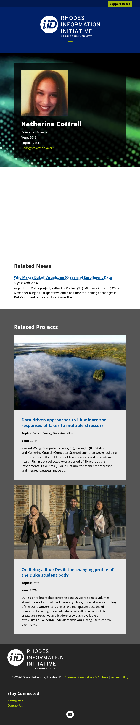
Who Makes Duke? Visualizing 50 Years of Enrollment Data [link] (63, 277)
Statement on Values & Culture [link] (86, 677)
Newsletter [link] (15, 701)
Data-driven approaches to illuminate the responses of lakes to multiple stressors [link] (64, 422)
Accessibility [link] (119, 677)
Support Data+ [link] (120, 4)
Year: (25, 137)
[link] (70, 26)
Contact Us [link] (15, 705)
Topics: (26, 143)
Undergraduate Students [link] (37, 148)
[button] (70, 41)
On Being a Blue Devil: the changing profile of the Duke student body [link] (68, 572)
